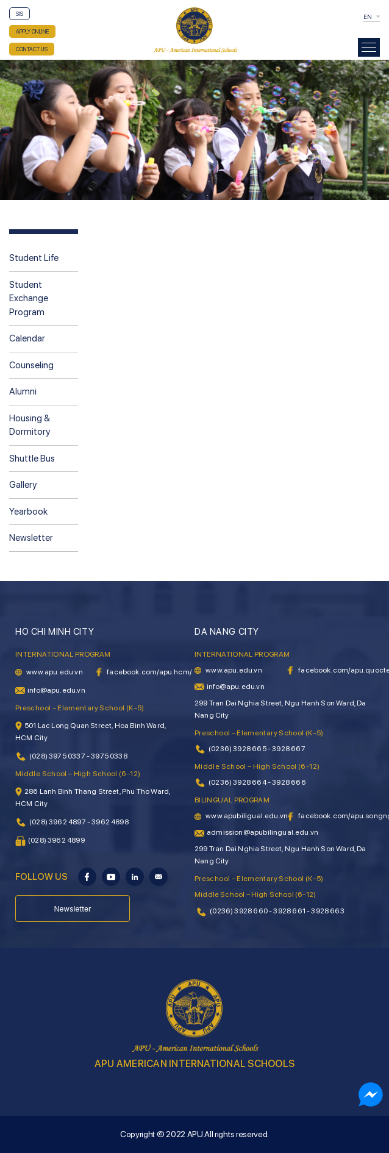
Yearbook (28, 511)
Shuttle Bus (32, 458)
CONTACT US (32, 49)
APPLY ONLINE (32, 31)
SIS (19, 13)
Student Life (34, 257)
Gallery (23, 484)
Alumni (23, 391)
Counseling (31, 365)
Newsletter (31, 537)
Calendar (27, 338)
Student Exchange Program (28, 298)
